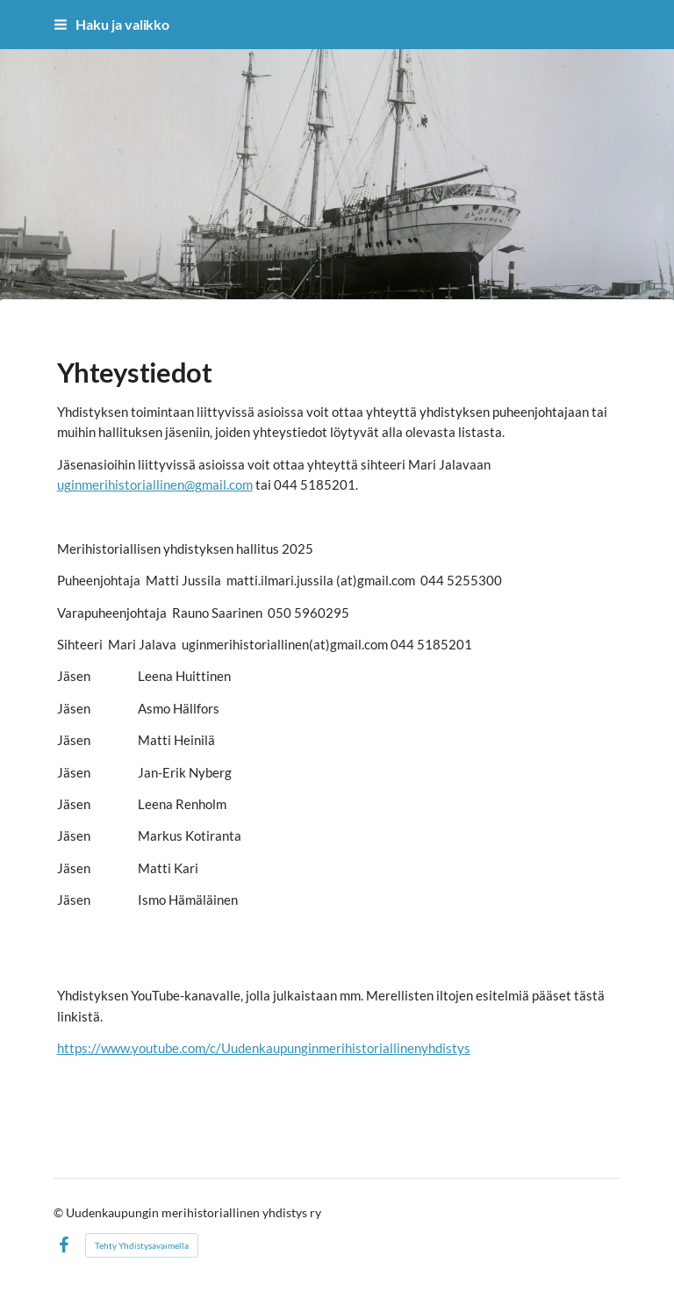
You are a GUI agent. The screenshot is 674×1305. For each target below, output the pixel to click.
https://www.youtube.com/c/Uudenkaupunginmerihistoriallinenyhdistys (263, 1048)
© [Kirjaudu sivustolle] (60, 1212)
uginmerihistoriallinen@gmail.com (155, 484)
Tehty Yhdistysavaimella (142, 1245)
